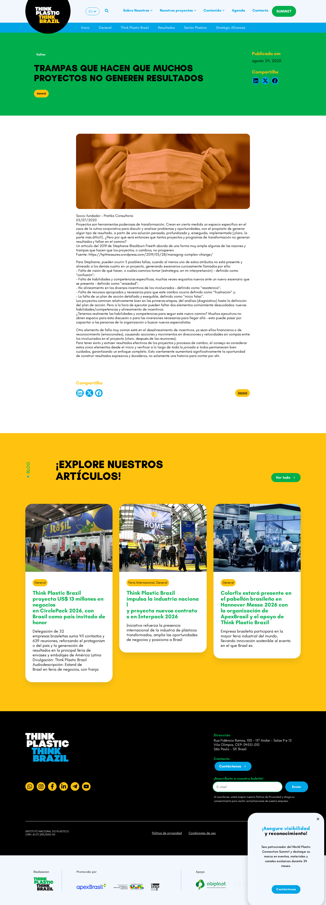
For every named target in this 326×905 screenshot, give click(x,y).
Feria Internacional (141, 583)
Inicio (85, 27)
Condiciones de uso (202, 833)
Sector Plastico (195, 27)
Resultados (166, 27)
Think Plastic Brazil (135, 27)
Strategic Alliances (230, 27)
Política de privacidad (167, 833)
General (105, 27)
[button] (256, 81)
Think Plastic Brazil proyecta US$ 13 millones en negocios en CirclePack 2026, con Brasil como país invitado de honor (69, 608)
